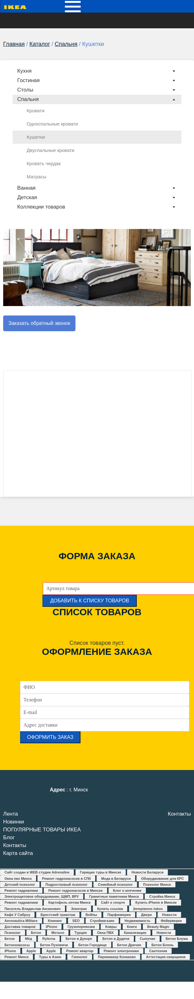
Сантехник (158, 951)
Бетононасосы (17, 945)
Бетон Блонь (163, 945)
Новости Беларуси (147, 872)
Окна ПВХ (105, 933)
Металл (58, 933)
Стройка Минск (162, 896)
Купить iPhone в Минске (156, 902)
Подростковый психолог (66, 884)
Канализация (135, 933)
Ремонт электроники (121, 951)
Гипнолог (80, 957)
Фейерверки (171, 921)
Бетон (36, 933)
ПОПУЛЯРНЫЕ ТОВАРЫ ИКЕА (42, 830)
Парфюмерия (119, 915)
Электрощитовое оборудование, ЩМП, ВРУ (41, 896)
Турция (81, 933)
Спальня (66, 44)
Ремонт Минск (16, 957)
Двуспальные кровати (51, 150)
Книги (132, 927)
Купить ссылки (110, 909)
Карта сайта (18, 853)
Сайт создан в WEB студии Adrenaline (36, 872)
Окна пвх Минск (18, 878)
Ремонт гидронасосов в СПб (66, 878)
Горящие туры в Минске (100, 872)
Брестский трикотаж (58, 915)
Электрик (79, 909)
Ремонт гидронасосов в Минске (75, 890)
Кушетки (36, 137)
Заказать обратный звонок (39, 323)
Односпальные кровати (52, 123)
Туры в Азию (50, 957)
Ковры (111, 927)
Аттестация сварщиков (166, 957)
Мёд (28, 938)
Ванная (26, 188)
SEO (76, 921)
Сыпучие (147, 938)
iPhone (52, 927)
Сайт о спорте (113, 902)
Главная (14, 44)
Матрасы (37, 176)
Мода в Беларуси (116, 878)
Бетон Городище (92, 945)
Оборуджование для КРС (162, 878)
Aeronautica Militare (20, 921)
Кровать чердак (44, 163)
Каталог (40, 44)
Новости (169, 915)
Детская (27, 197)
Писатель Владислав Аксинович (32, 909)
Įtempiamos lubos (148, 909)
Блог (9, 837)
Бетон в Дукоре (78, 938)
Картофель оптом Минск (69, 902)
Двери (146, 915)
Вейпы (91, 915)
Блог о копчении (127, 890)
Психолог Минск (157, 884)
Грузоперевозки (81, 927)
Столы (25, 90)
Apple (31, 951)
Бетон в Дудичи (116, 938)
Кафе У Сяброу (17, 915)
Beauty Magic (158, 927)
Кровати (35, 110)
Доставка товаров (20, 927)
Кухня (24, 71)
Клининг (55, 921)
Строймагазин (102, 921)
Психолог (12, 933)
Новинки (13, 822)
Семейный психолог (115, 884)
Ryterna (48, 938)
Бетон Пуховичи (54, 945)
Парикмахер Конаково (117, 957)
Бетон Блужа (177, 938)
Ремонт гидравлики (21, 890)
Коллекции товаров (41, 207)
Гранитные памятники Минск (114, 896)
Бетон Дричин (129, 945)
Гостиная (28, 80)
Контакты (14, 845)
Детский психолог (19, 884)
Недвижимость (137, 921)
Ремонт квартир (79, 951)
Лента (10, 814)
